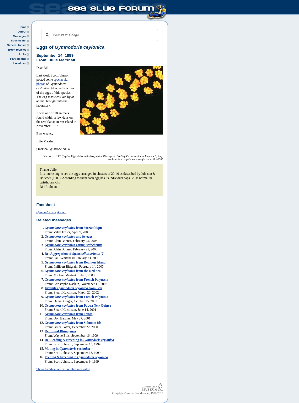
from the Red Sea (72, 271)
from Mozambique (73, 227)
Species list (18, 40)
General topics (16, 45)
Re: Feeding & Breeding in (79, 340)
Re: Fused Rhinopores (60, 331)
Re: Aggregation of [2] (74, 253)
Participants (18, 58)
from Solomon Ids (73, 322)
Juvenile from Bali (73, 288)
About (22, 31)
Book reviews (17, 49)
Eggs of (70, 47)
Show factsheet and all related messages (62, 369)
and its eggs (68, 236)
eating (73, 245)
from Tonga (68, 314)
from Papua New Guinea (78, 305)
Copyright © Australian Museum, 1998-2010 (137, 393)
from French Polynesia (76, 279)
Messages (19, 36)
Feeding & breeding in (76, 357)
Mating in (67, 348)
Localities (19, 63)
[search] (99, 35)
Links (22, 54)
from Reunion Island (75, 262)
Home (22, 27)
